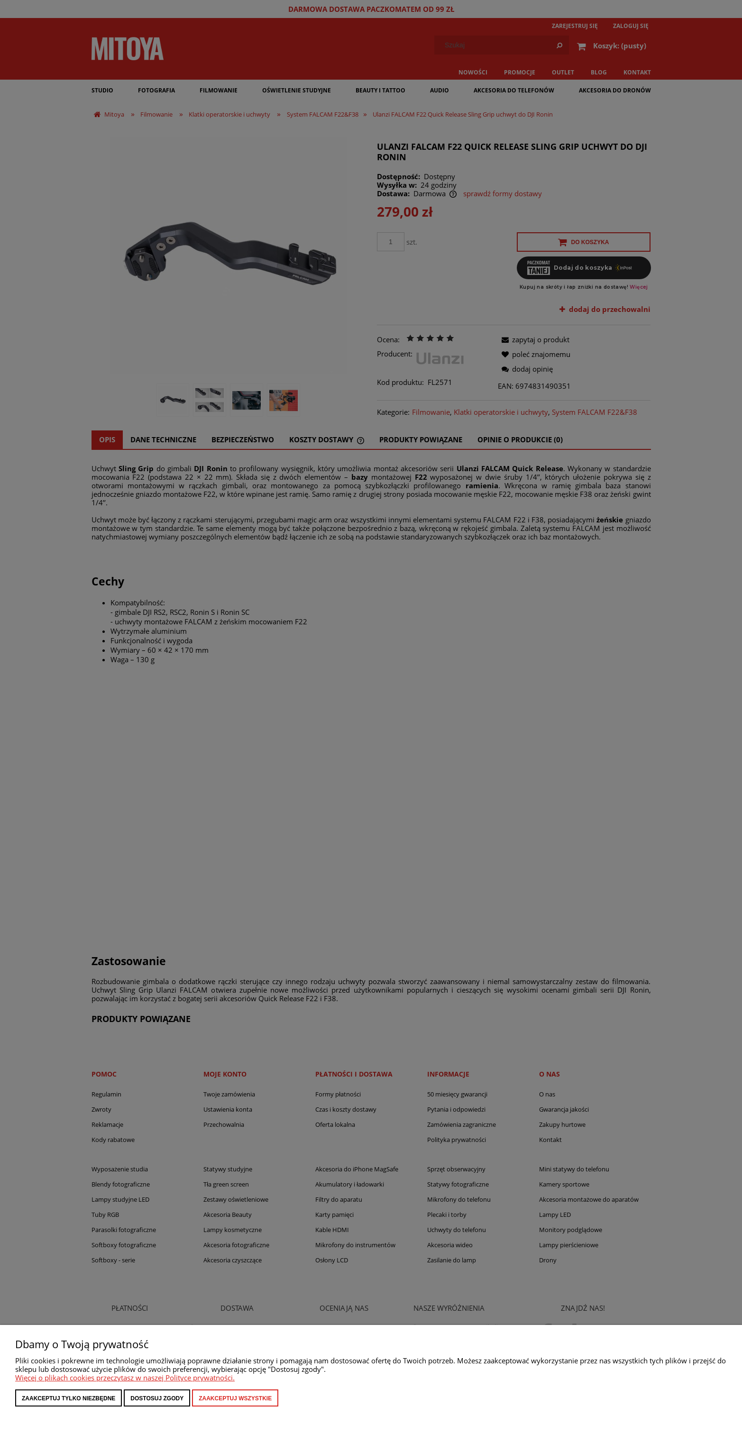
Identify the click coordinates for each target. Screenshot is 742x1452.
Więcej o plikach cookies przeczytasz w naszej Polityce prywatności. (125, 1377)
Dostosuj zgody (156, 1398)
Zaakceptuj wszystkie (235, 1398)
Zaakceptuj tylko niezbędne (68, 1398)
